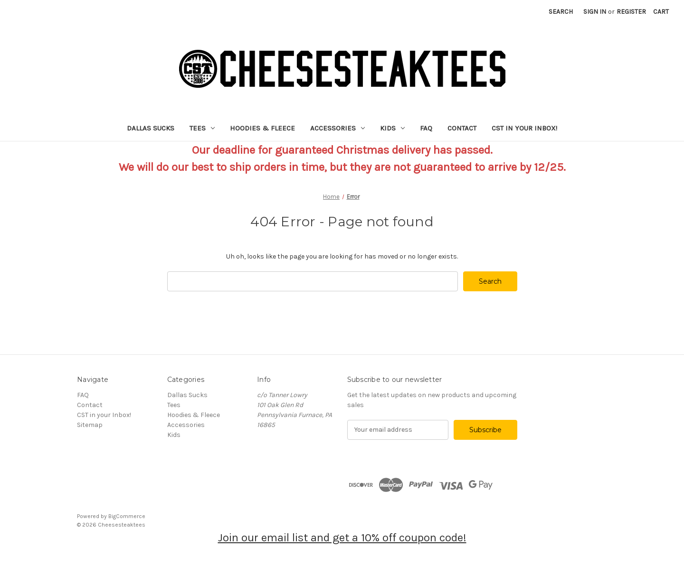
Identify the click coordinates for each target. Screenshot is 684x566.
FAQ (426, 128)
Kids (392, 128)
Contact (461, 128)
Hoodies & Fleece (262, 128)
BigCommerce (126, 516)
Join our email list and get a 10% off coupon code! (342, 537)
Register (631, 12)
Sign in (594, 12)
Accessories (337, 128)
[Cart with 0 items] (661, 11)
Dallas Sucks (150, 128)
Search (561, 12)
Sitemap (90, 425)
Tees (202, 128)
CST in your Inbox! (524, 128)
